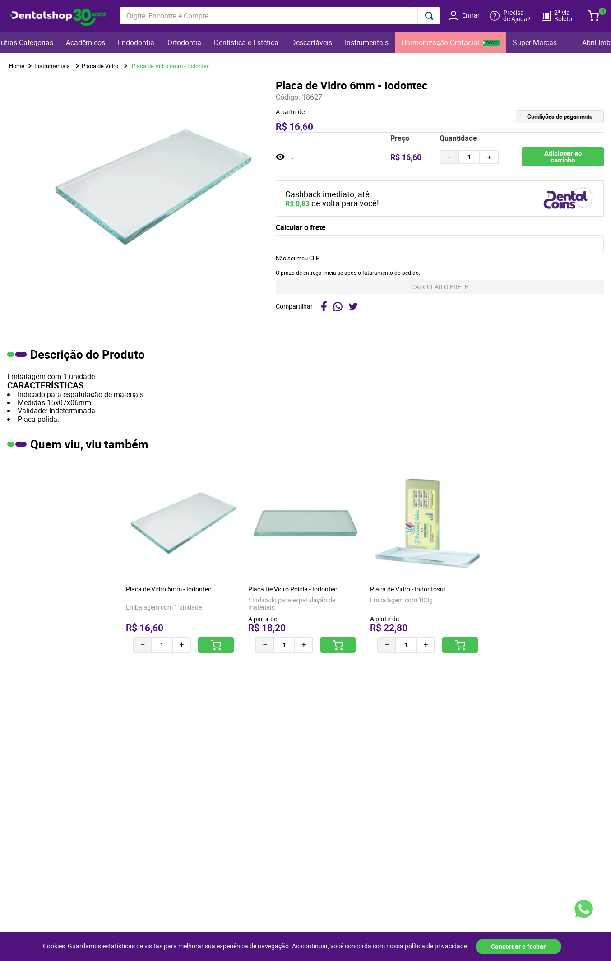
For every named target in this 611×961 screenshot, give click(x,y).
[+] (489, 157)
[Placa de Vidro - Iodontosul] (428, 557)
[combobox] (280, 15)
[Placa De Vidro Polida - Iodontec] (305, 557)
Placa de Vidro (100, 66)
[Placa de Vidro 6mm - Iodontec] (183, 557)
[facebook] (324, 306)
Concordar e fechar (518, 946)
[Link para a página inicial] (16, 66)
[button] (522, 116)
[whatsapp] (338, 306)
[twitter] (355, 306)
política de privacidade (436, 946)
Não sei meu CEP (297, 258)
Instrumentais (52, 66)
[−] (449, 157)
